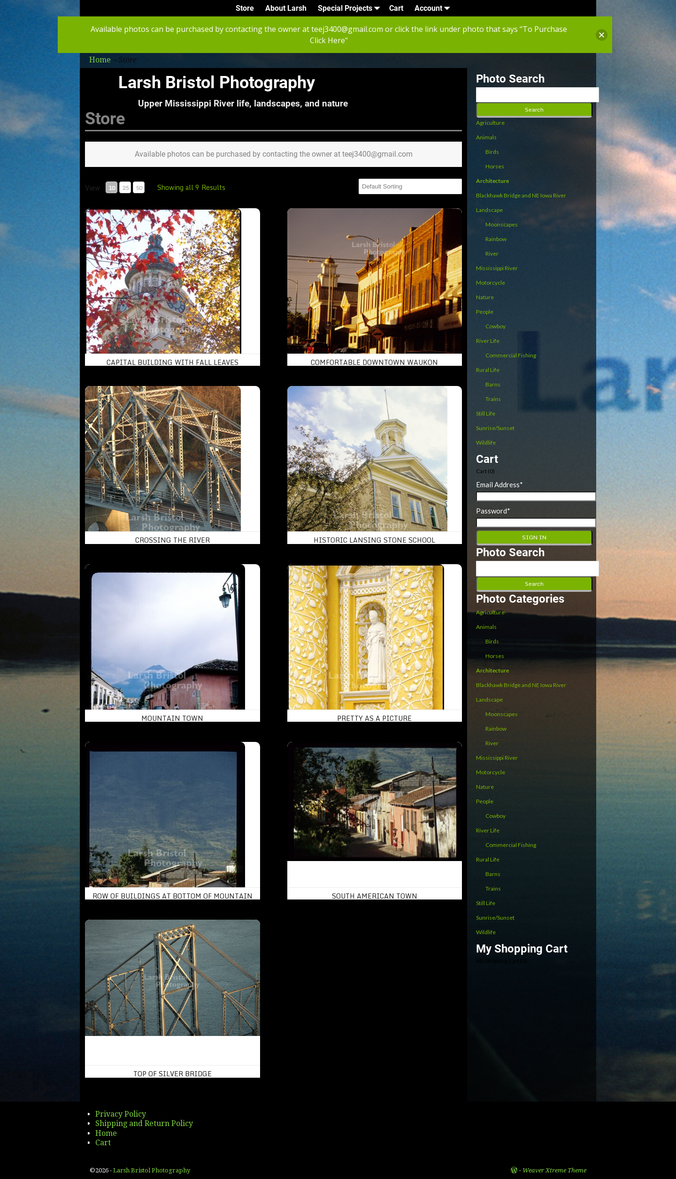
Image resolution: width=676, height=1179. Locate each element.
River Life (487, 340)
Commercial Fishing (510, 355)
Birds (492, 151)
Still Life (485, 413)
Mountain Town (172, 718)
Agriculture (490, 122)
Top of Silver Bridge (172, 1073)
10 (111, 187)
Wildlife (486, 442)
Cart (396, 8)
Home (106, 1133)
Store (245, 8)
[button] (601, 35)
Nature (485, 297)
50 (139, 187)
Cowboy (495, 326)
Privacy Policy (120, 1114)
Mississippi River (497, 268)
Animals (486, 137)
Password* (493, 510)
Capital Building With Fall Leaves (172, 362)
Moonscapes (501, 224)
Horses (494, 166)
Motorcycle (490, 282)
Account (434, 8)
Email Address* (499, 484)
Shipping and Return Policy (144, 1123)
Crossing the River (172, 540)
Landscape (489, 209)
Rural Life (487, 369)
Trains (493, 398)
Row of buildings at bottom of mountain (172, 896)
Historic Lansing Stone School (374, 540)
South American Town (374, 896)
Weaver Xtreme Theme (554, 1170)
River (492, 253)
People (484, 311)
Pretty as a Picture (374, 718)
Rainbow (496, 238)
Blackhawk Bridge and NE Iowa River (521, 195)
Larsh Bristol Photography (216, 82)
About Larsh (286, 8)
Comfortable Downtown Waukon (374, 362)
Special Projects (351, 8)
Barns (492, 384)
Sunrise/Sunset (495, 427)
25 (125, 187)
